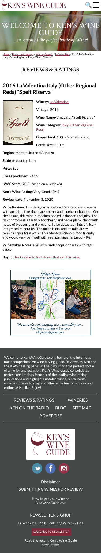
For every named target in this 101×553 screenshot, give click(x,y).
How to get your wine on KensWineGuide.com (50, 500)
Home (6, 54)
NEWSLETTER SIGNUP (50, 514)
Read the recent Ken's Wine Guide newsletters (50, 542)
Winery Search (44, 54)
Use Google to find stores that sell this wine (46, 257)
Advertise (50, 415)
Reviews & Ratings (22, 54)
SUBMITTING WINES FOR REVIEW (51, 489)
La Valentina (62, 54)
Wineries (78, 399)
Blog (60, 407)
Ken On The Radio (29, 407)
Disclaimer (50, 481)
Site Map (82, 407)
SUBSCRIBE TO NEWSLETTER (51, 531)
